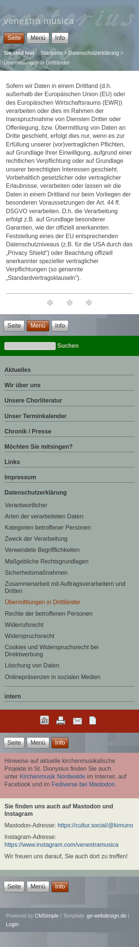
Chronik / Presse (27, 431)
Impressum (20, 477)
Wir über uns (22, 385)
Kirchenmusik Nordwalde (52, 776)
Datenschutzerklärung (94, 53)
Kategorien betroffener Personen (48, 527)
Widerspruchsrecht (29, 636)
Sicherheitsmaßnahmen (36, 572)
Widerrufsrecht (24, 625)
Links (12, 462)
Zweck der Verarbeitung (36, 539)
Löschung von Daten (32, 665)
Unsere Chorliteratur (33, 400)
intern (12, 696)
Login (12, 924)
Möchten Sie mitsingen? (38, 446)
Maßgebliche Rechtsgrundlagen (47, 561)
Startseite (52, 53)
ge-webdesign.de (106, 916)
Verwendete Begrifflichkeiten (42, 550)
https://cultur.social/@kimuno (95, 825)
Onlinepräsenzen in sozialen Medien (52, 677)
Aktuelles (17, 370)
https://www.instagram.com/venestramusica (61, 845)
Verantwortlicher (26, 505)
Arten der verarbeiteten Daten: (45, 516)
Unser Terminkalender (35, 416)
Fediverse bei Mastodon (83, 784)
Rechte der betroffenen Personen (48, 613)
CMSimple (47, 916)
